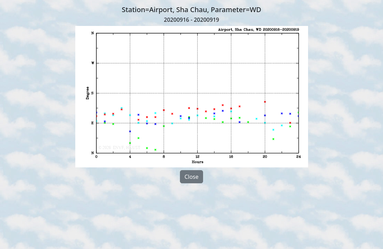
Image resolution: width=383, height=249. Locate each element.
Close (191, 177)
